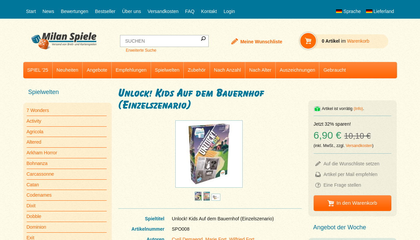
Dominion (36, 227)
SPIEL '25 (37, 70)
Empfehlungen (131, 70)
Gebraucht (334, 70)
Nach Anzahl (227, 70)
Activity (34, 121)
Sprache (348, 11)
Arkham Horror (42, 152)
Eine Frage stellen (342, 185)
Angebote (97, 70)
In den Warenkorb (356, 203)
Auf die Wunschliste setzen (352, 163)
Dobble (34, 216)
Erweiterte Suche (141, 50)
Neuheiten (68, 70)
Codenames (39, 195)
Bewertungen (74, 11)
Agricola (35, 131)
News (48, 11)
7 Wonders (38, 110)
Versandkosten (163, 11)
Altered (34, 142)
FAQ (189, 11)
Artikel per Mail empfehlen (351, 174)
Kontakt (209, 11)
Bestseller (105, 11)
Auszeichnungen (297, 70)
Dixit (31, 205)
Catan (33, 184)
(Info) (358, 108)
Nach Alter (260, 70)
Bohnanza (37, 163)
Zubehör (197, 70)
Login (229, 11)
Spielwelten (167, 70)
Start (31, 11)
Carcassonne (40, 174)
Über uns (131, 11)
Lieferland (380, 11)
